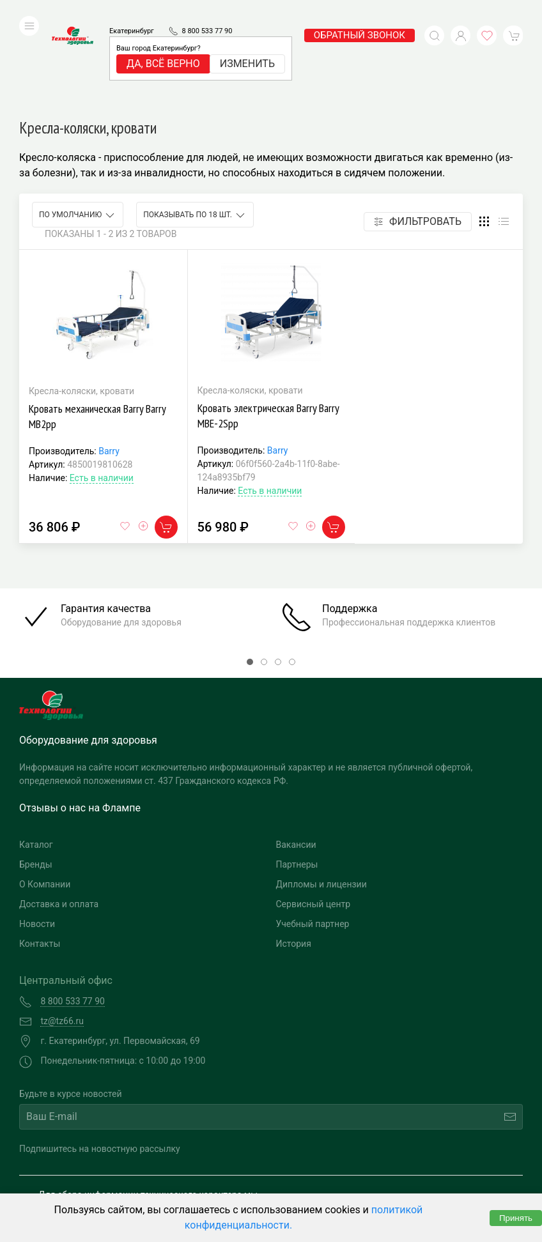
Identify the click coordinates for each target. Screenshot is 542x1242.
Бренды (35, 778)
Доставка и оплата (58, 818)
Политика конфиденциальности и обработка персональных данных (132, 1182)
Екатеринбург (131, 12)
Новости (37, 837)
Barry (109, 365)
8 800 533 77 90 (207, 12)
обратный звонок (359, 16)
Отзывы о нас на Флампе (80, 722)
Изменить (247, 44)
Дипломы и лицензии (321, 798)
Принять (515, 1218)
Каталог (36, 758)
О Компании (44, 798)
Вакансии (296, 758)
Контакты (39, 857)
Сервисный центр (313, 818)
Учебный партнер (313, 837)
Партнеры (297, 778)
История (293, 857)
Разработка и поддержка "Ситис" (392, 1163)
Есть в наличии (102, 392)
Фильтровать (417, 136)
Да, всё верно (163, 44)
